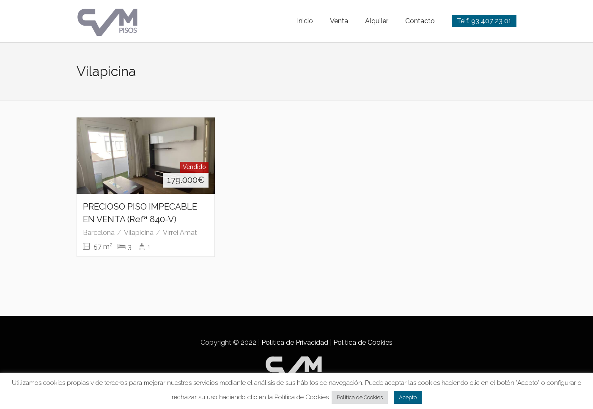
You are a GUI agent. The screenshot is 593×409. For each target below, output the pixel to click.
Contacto (420, 21)
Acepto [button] (408, 397)
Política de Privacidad (294, 342)
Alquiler (376, 21)
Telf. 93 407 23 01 (484, 21)
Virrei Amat (180, 233)
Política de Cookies (363, 342)
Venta (339, 21)
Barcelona (99, 233)
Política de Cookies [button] (360, 397)
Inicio (305, 21)
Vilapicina (139, 233)
